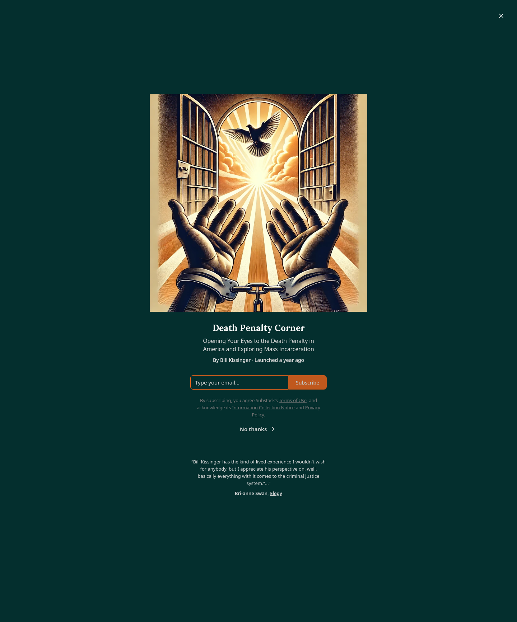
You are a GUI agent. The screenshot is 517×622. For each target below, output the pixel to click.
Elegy (276, 493)
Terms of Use (293, 400)
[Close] (501, 16)
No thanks (258, 429)
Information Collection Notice (263, 407)
